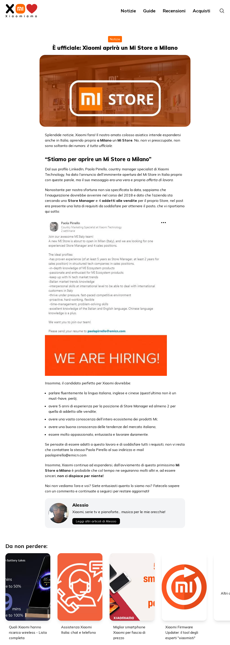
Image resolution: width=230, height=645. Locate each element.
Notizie (128, 11)
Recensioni (174, 11)
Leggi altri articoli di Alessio (96, 521)
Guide (149, 11)
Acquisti (201, 11)
